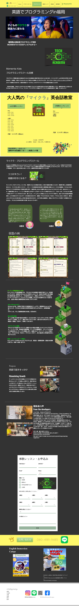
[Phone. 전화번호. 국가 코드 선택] (40, 473)
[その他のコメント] (37, 520)
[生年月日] (46, 466)
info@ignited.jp (12, 589)
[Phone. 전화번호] (48, 473)
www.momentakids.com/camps (50, 580)
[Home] (7, 3)
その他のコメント (23, 516)
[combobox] (24, 497)
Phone (39, 470)
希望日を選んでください (25, 509)
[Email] (27, 473)
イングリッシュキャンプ (62, 80)
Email (20, 470)
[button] (25, 540)
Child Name (22, 463)
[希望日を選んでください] (20, 511)
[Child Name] (27, 466)
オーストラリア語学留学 (54, 577)
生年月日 (40, 463)
